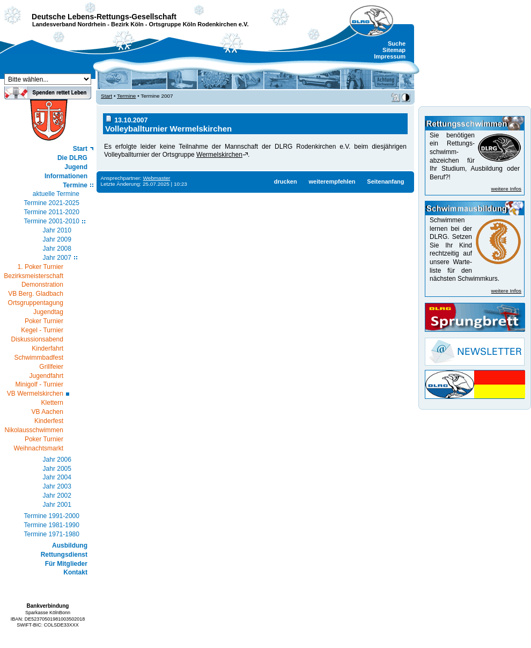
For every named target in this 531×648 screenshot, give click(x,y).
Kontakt (75, 572)
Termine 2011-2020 (51, 212)
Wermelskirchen (219, 154)
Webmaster (157, 178)
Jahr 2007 (57, 257)
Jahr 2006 (57, 459)
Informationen (66, 176)
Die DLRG (72, 158)
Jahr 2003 (57, 486)
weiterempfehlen (331, 181)
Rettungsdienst (64, 554)
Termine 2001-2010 (51, 221)
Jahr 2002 (57, 495)
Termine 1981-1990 (51, 525)
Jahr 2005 (57, 468)
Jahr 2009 (57, 239)
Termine (75, 185)
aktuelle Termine (56, 194)
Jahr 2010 (57, 230)
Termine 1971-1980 (51, 534)
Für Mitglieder (66, 563)
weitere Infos (506, 189)
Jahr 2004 (57, 477)
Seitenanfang (385, 181)
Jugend (75, 167)
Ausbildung (69, 545)
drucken (285, 181)
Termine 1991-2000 (51, 516)
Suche (396, 43)
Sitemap (393, 50)
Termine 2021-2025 (51, 203)
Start (80, 148)
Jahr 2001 (57, 504)
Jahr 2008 (57, 248)
